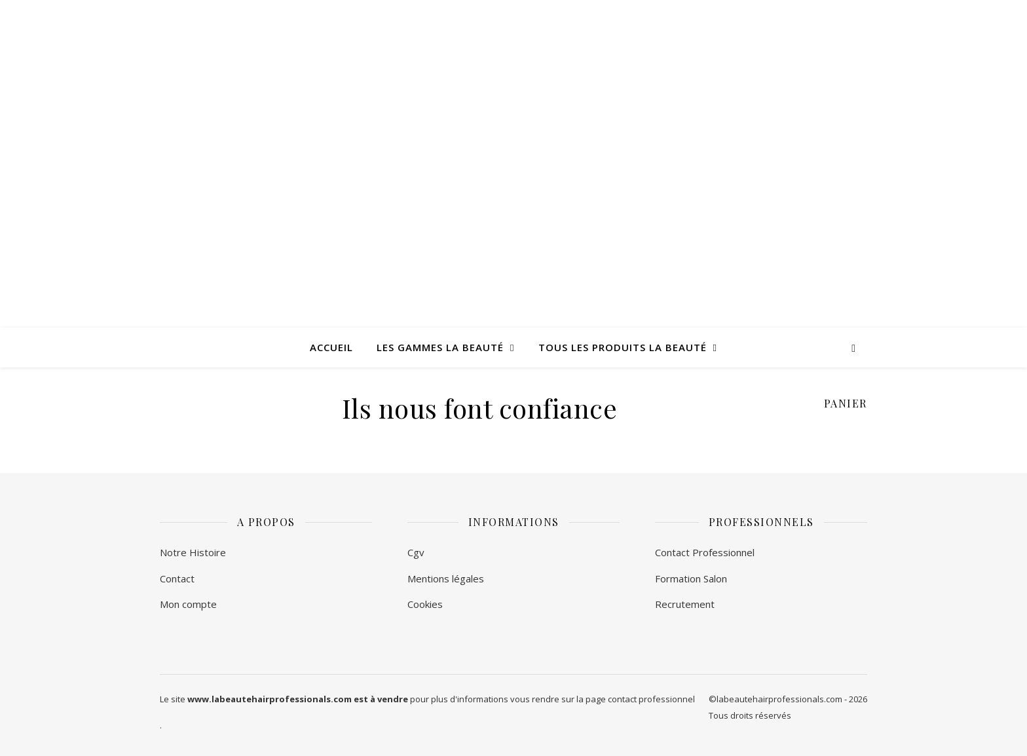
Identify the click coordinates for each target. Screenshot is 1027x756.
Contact (177, 578)
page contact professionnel (640, 699)
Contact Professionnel (705, 552)
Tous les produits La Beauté (622, 347)
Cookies (425, 604)
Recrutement (685, 604)
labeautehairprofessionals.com (779, 699)
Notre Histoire (193, 552)
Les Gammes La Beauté (440, 347)
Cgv (415, 552)
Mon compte (188, 604)
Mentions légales (445, 578)
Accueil (331, 347)
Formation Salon (691, 578)
